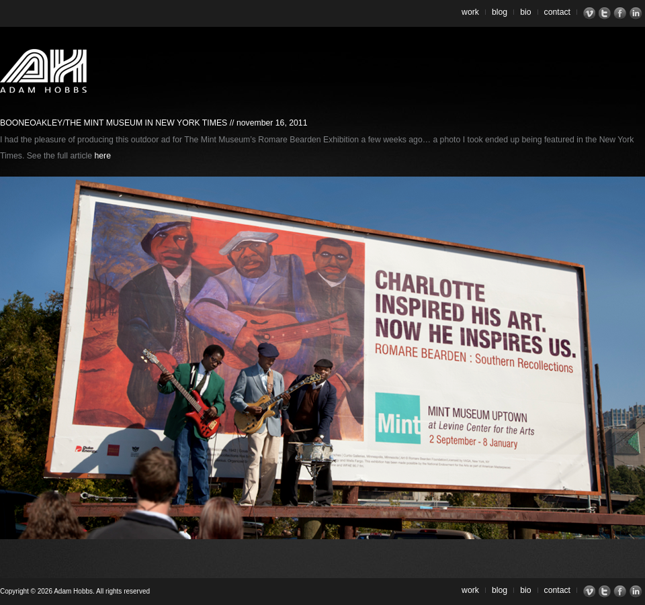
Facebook (622, 13)
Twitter (606, 13)
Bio (525, 12)
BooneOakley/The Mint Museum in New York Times (113, 123)
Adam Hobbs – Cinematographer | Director (43, 71)
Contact (557, 12)
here (102, 155)
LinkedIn (637, 13)
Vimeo (591, 13)
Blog (499, 12)
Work (470, 12)
